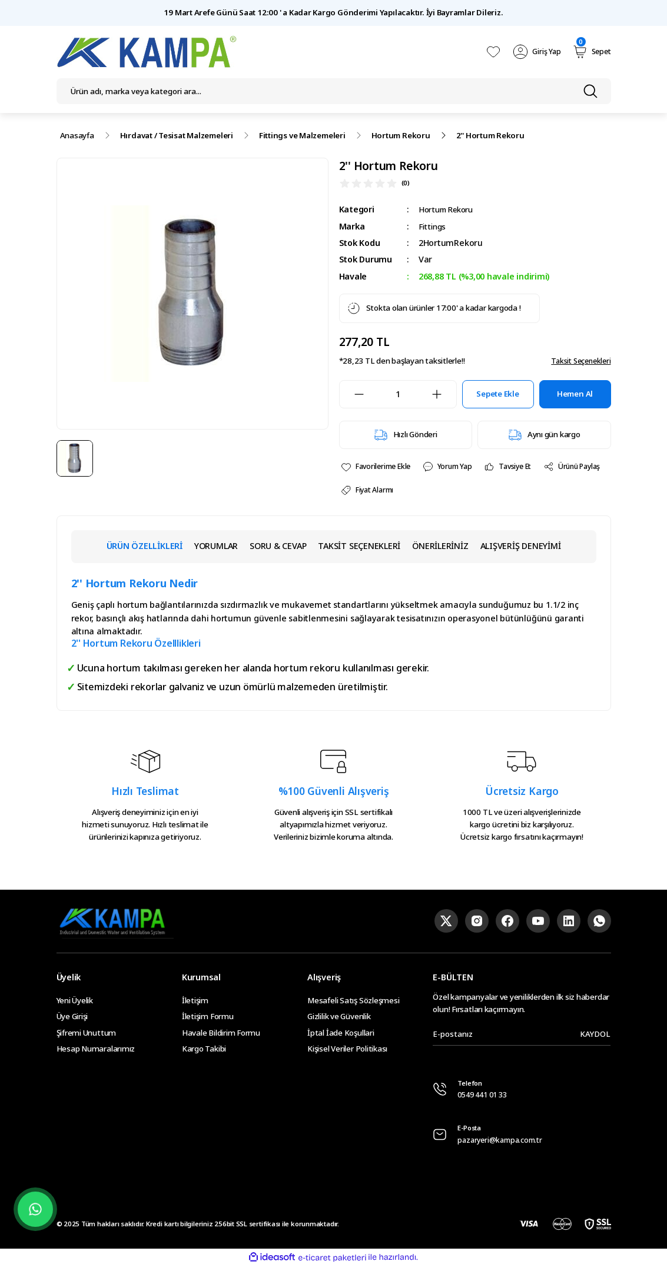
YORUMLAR (216, 548)
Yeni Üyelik (75, 1003)
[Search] (334, 91)
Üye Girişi (72, 1019)
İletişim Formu (208, 1019)
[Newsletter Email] (521, 1037)
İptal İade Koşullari (340, 1035)
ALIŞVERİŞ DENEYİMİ (520, 548)
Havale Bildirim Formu (221, 1035)
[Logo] (147, 52)
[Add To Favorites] (379, 467)
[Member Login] (534, 52)
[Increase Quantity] (444, 394)
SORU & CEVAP (278, 548)
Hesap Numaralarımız (96, 1051)
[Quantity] (398, 394)
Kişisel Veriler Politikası (347, 1051)
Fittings (433, 226)
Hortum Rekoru (449, 209)
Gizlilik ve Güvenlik (338, 1019)
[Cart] (590, 52)
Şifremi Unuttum (87, 1035)
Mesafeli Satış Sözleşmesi (353, 1003)
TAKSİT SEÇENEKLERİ (359, 548)
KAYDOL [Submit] (595, 1037)
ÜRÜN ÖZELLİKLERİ (144, 548)
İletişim (195, 1003)
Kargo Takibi (204, 1051)
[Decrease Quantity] (352, 394)
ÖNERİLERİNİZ (440, 548)
